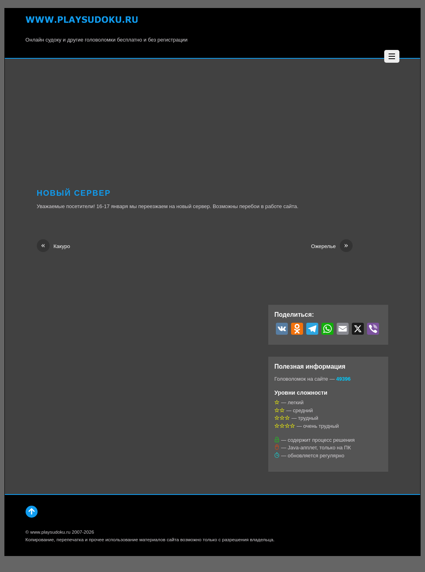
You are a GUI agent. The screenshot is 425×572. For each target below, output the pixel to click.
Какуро (53, 246)
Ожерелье (332, 246)
